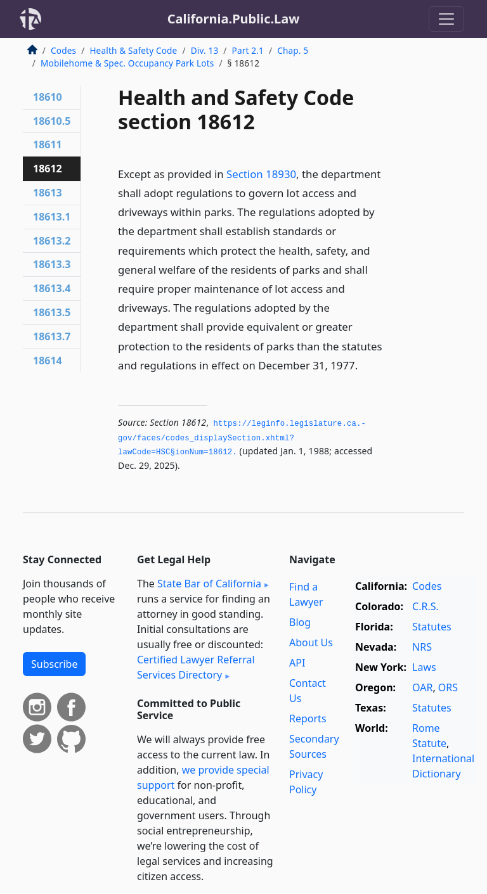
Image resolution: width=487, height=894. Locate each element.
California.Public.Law (233, 18)
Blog (300, 622)
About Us (311, 642)
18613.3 (51, 264)
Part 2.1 (248, 50)
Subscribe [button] (54, 664)
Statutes (431, 627)
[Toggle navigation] (446, 19)
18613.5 (51, 312)
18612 (47, 169)
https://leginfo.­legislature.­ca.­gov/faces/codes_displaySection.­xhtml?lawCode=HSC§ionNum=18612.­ (242, 438)
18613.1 (51, 217)
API (297, 663)
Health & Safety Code (133, 50)
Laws (424, 667)
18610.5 (51, 121)
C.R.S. (425, 606)
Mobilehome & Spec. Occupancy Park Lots (127, 63)
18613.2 (51, 241)
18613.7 (51, 336)
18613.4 (51, 288)
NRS (422, 647)
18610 (47, 97)
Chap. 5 (292, 50)
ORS (448, 687)
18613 (47, 193)
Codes (63, 50)
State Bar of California (209, 584)
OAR (422, 687)
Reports (308, 718)
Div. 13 (205, 50)
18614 (47, 360)
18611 (47, 144)
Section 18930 (261, 174)
